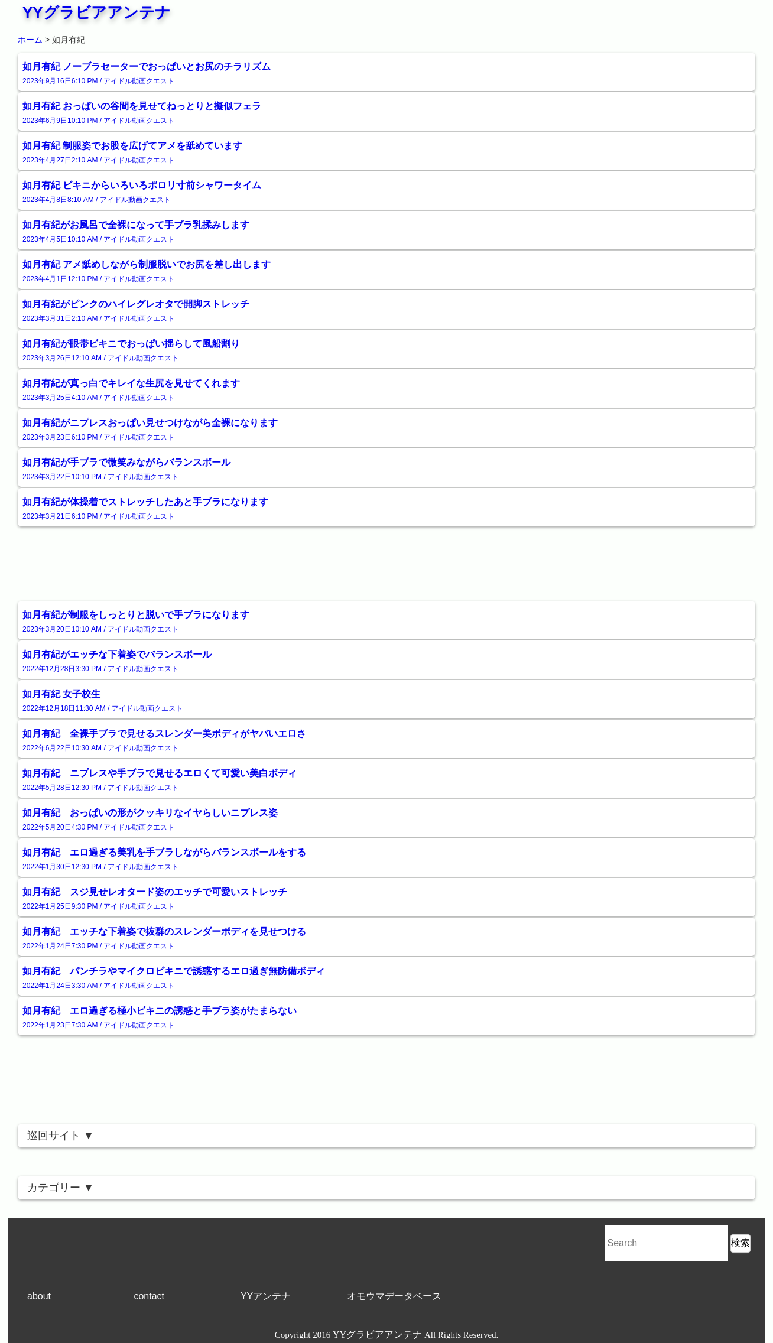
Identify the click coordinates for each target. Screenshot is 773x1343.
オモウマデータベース (394, 1296)
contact (149, 1296)
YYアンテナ (266, 1296)
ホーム (30, 39)
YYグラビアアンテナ (96, 12)
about (39, 1296)
